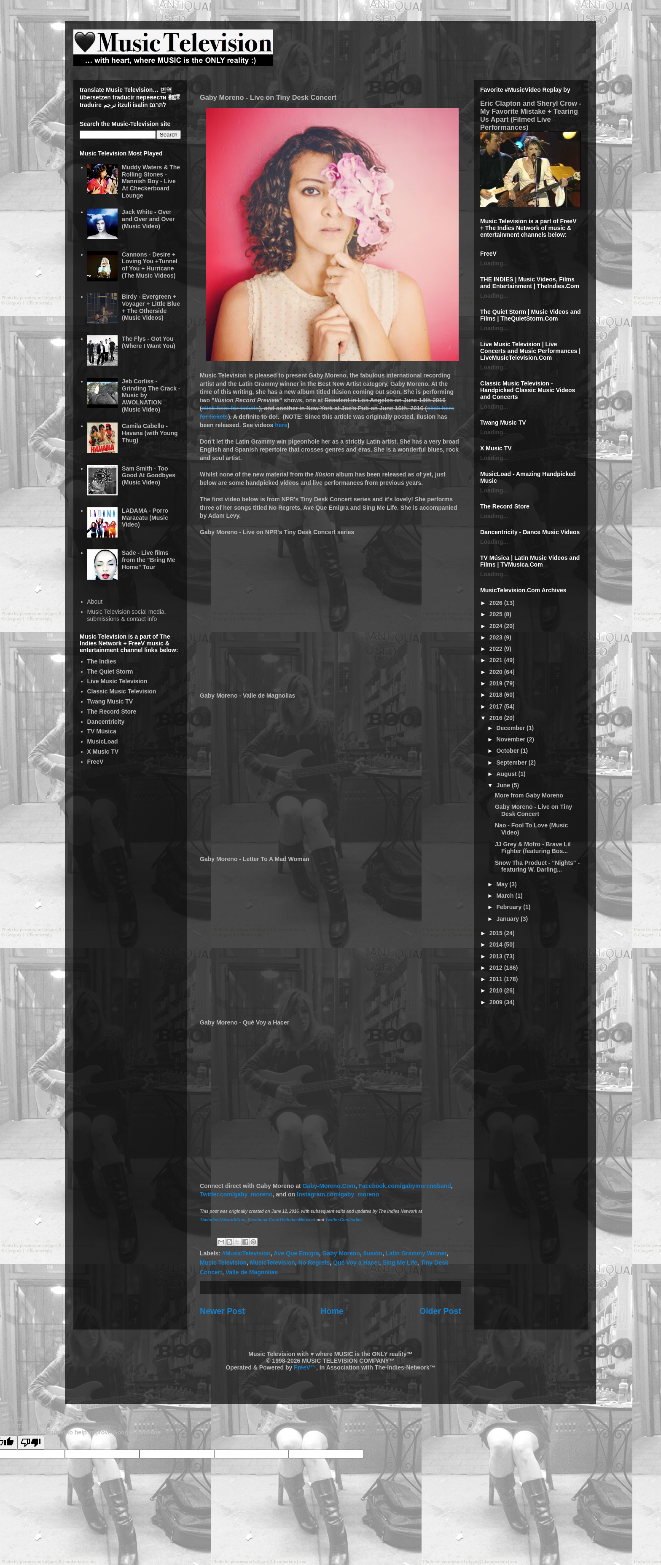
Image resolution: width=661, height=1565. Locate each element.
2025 (496, 614)
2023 (496, 637)
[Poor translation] (30, 1443)
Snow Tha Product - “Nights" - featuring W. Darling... (537, 866)
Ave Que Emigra (296, 1253)
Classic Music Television (121, 691)
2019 (496, 683)
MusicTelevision (272, 1262)
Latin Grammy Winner (416, 1253)
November (511, 739)
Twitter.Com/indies (344, 1219)
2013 (496, 956)
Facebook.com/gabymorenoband (404, 1185)
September (512, 762)
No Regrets (314, 1262)
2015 (496, 933)
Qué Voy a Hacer (356, 1262)
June (504, 785)
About (95, 601)
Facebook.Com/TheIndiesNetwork (282, 1219)
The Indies (101, 661)
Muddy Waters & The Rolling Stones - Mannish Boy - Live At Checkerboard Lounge (151, 181)
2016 (496, 717)
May (502, 884)
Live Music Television (117, 681)
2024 (496, 626)
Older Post (440, 1311)
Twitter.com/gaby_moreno (236, 1194)
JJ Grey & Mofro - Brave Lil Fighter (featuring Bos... (533, 848)
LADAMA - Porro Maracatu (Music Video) (145, 517)
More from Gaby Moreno (529, 795)
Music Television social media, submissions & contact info (126, 615)
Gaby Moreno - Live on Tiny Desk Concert (533, 810)
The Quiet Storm (110, 671)
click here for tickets (230, 408)
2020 (496, 672)
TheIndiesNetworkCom (222, 1219)
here (281, 425)
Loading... (494, 263)
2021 (496, 660)
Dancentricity (106, 721)
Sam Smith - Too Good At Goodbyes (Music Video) (148, 475)
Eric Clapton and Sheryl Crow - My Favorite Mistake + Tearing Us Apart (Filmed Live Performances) (530, 115)
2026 (496, 602)
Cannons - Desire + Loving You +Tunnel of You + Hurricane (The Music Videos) (149, 265)
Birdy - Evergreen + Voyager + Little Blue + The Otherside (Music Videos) (151, 307)
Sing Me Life (399, 1262)
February (509, 907)
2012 (496, 967)
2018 (496, 694)
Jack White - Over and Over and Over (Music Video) (148, 219)
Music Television (223, 1262)
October (508, 750)
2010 (496, 990)
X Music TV (103, 751)
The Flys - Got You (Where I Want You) (148, 342)
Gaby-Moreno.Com (328, 1185)
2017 (496, 706)
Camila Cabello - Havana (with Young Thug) (150, 433)
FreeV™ (305, 1367)
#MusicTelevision (246, 1253)
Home (332, 1311)
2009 (496, 1002)
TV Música (101, 731)
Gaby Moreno (341, 1253)
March (505, 895)
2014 (496, 944)
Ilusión (372, 1253)
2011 (496, 979)
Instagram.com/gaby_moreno (338, 1194)
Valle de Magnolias (252, 1272)
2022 (496, 648)
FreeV (95, 761)
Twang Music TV (110, 701)
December (511, 728)
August (507, 773)
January (508, 918)
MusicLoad (102, 741)
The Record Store (112, 711)
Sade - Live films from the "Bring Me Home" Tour (148, 559)
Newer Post (222, 1311)
